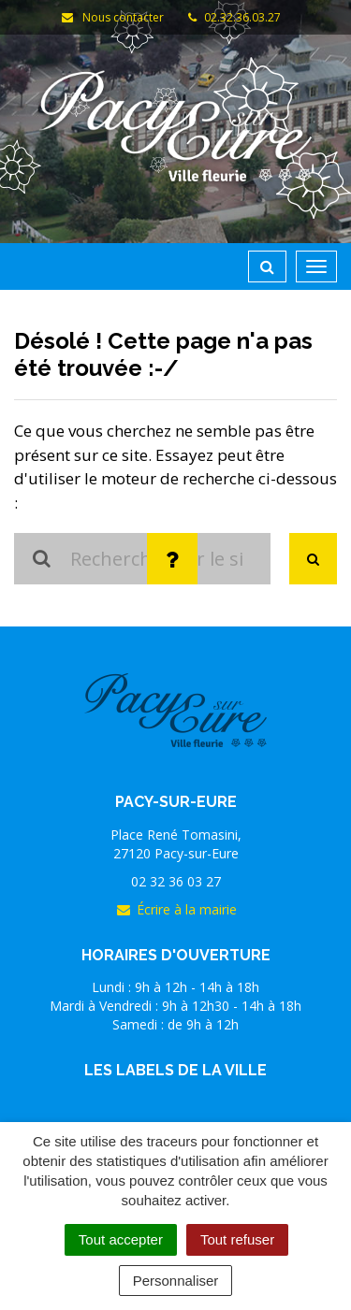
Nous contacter (112, 17)
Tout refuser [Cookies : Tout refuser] (237, 1239)
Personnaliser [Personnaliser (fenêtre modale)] (176, 1280)
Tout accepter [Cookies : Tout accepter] (121, 1239)
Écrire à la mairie (176, 909)
